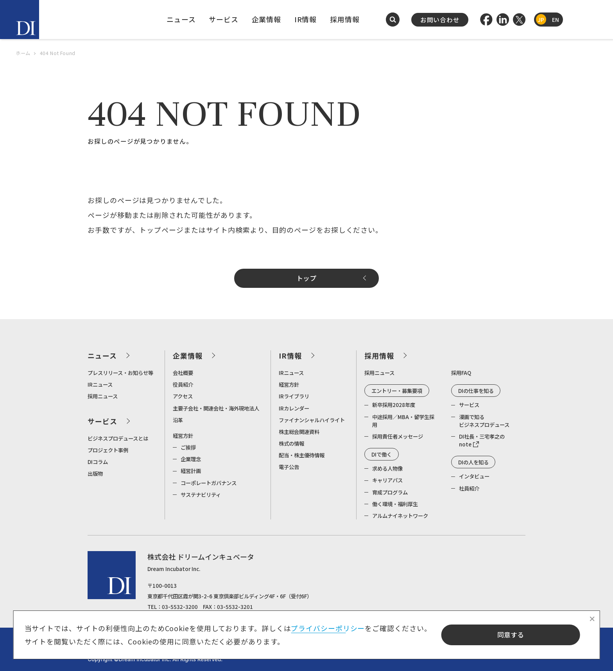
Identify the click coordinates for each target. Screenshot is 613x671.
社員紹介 (469, 488)
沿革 (178, 420)
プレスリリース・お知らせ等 (120, 373)
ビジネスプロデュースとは (118, 438)
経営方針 (183, 435)
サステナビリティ (201, 494)
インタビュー (474, 476)
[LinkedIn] (502, 19)
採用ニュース (103, 396)
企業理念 (191, 459)
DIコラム (98, 462)
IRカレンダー (294, 408)
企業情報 (266, 19)
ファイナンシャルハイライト (312, 420)
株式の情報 (291, 443)
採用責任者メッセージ (397, 436)
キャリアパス (387, 480)
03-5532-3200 (180, 606)
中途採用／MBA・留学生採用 (403, 420)
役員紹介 (183, 384)
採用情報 (345, 19)
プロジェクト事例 (108, 450)
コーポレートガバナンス (209, 483)
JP (541, 19)
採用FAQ (461, 373)
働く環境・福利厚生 (395, 504)
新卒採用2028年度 (393, 405)
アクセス (183, 396)
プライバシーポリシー (328, 628)
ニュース (181, 19)
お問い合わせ (440, 19)
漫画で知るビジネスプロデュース (484, 420)
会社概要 (183, 373)
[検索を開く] (393, 19)
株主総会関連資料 (299, 431)
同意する (510, 634)
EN (555, 19)
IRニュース (100, 384)
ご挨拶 (188, 447)
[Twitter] (519, 19)
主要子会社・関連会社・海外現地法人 (216, 408)
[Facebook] (486, 19)
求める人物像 (387, 468)
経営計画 (191, 471)
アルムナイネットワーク (400, 515)
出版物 (95, 473)
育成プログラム (390, 492)
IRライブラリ (294, 396)
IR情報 (305, 19)
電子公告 (289, 467)
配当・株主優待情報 (301, 455)
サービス (223, 19)
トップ (306, 278)
